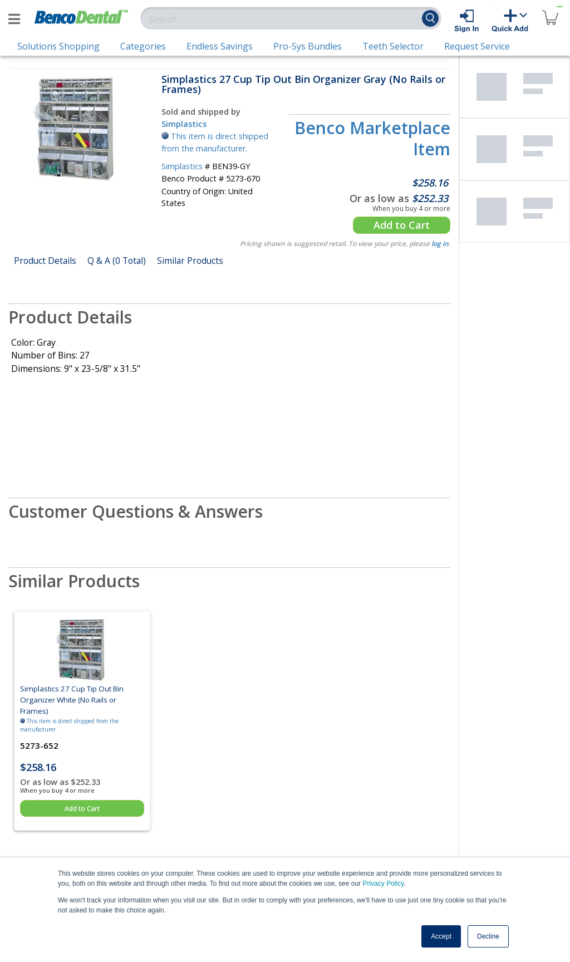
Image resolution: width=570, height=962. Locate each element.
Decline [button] (488, 936)
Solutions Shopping (58, 46)
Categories (143, 46)
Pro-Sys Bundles (307, 46)
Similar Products (190, 260)
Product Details (45, 260)
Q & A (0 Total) (116, 260)
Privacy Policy (383, 883)
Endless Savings (219, 46)
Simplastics (184, 124)
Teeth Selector (393, 46)
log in (440, 243)
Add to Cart (402, 225)
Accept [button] (441, 936)
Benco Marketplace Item (372, 138)
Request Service (477, 46)
